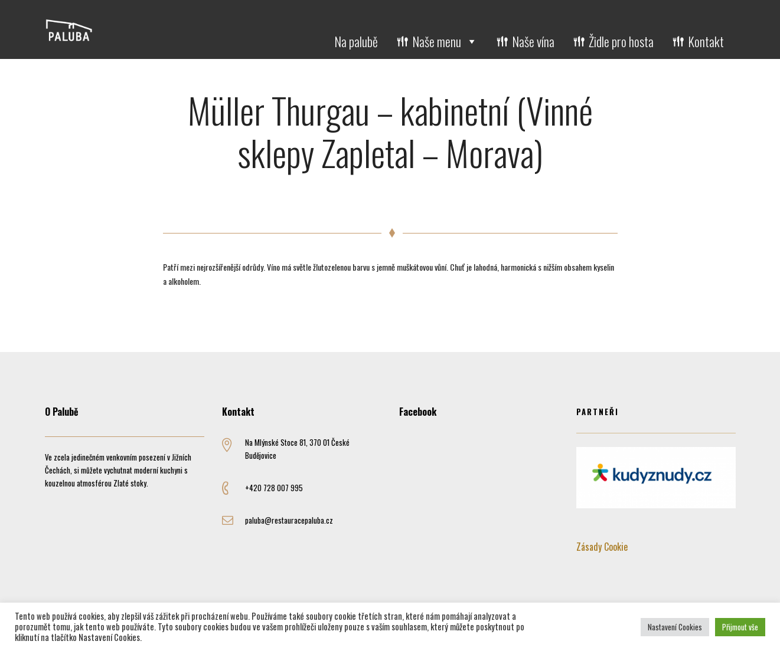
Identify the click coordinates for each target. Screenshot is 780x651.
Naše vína (533, 41)
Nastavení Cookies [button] (675, 627)
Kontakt (706, 41)
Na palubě (356, 41)
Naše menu (445, 41)
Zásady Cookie (602, 547)
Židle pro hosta (621, 41)
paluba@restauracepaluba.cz (289, 520)
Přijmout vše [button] (740, 627)
